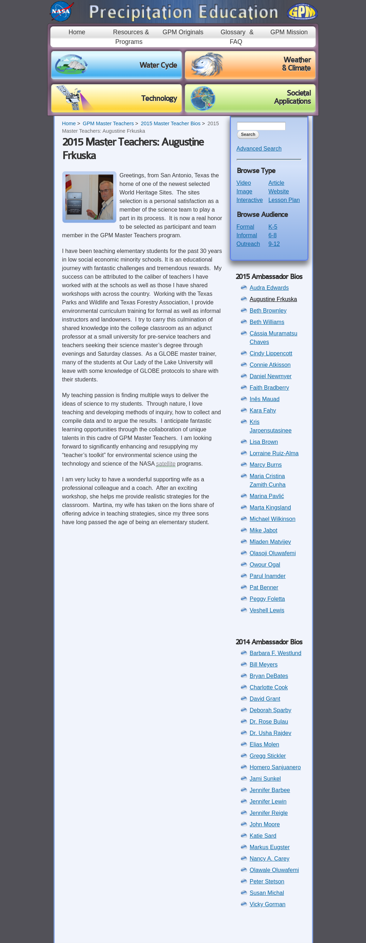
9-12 (274, 244)
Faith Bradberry (269, 388)
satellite (165, 464)
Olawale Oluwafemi (274, 870)
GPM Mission (289, 32)
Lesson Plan (284, 200)
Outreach (248, 244)
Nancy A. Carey (270, 859)
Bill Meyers (264, 664)
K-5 (272, 227)
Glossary (233, 32)
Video (244, 183)
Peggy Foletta (267, 599)
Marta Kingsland (270, 508)
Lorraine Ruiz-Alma (274, 453)
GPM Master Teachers (108, 123)
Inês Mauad (265, 399)
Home (77, 32)
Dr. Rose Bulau (269, 722)
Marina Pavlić (267, 496)
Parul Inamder (268, 576)
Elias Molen (265, 744)
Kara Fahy (263, 410)
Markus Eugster (270, 847)
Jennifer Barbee (270, 790)
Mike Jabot (263, 530)
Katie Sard (263, 836)
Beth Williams (267, 322)
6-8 (272, 235)
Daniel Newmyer (271, 376)
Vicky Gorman (268, 904)
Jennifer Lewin (268, 801)
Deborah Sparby (271, 710)
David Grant (265, 699)
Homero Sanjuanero (275, 767)
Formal (245, 227)
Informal (247, 235)
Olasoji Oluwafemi (273, 553)
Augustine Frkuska (273, 299)
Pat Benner (264, 587)
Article (276, 183)
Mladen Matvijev (270, 542)
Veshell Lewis (267, 610)
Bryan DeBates (269, 676)
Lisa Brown (264, 442)
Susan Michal (267, 893)
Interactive (250, 200)
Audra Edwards (269, 288)
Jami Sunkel (265, 779)
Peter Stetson (267, 881)
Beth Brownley (268, 311)
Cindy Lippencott (271, 353)
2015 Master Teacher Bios (171, 123)
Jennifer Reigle (269, 813)
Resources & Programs (131, 37)
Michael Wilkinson (273, 519)
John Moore (265, 824)
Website (278, 191)
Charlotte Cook (269, 687)
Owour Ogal (265, 565)
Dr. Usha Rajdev (271, 733)
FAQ (236, 41)
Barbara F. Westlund (276, 653)
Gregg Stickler (268, 756)
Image (244, 191)
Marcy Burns (266, 465)
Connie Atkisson (270, 365)
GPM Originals (183, 32)
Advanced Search (259, 149)
